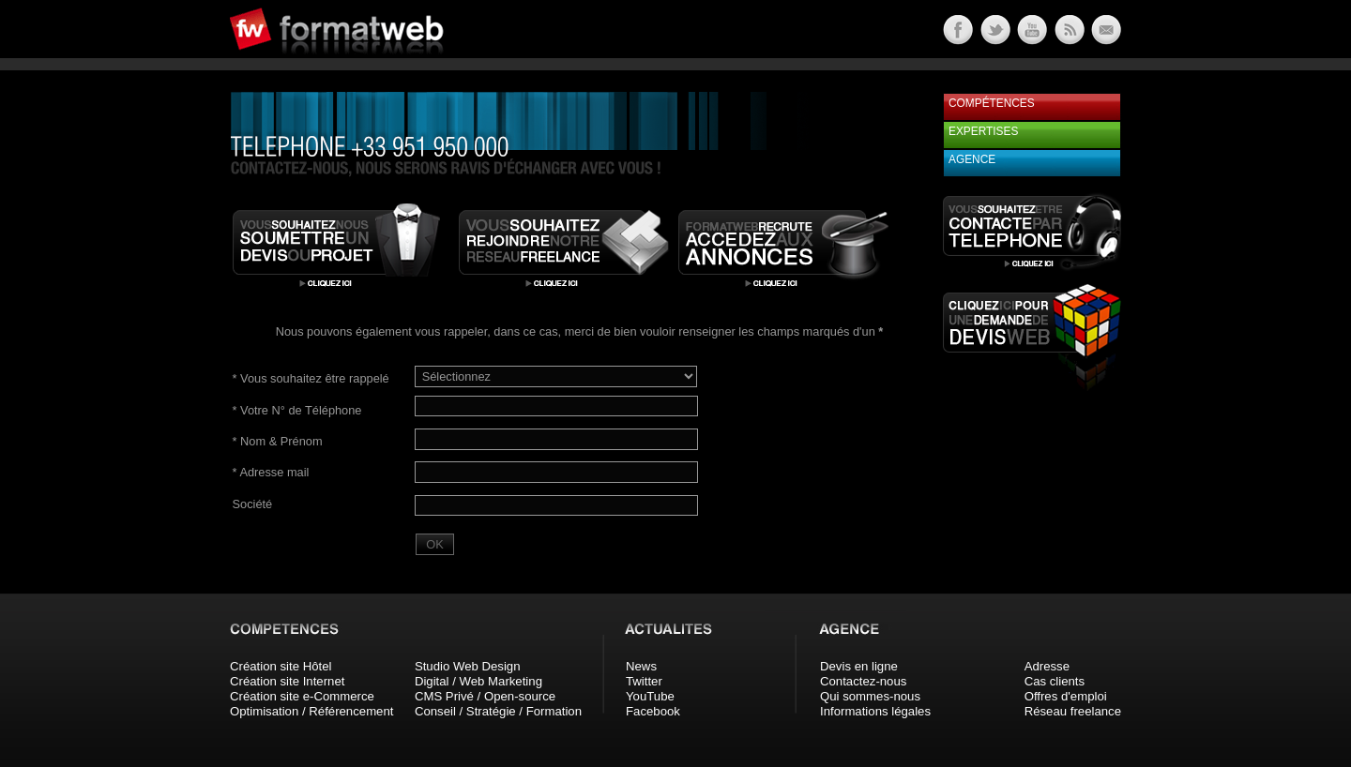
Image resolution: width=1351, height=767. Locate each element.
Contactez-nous (863, 681)
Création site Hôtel (280, 666)
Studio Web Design (468, 666)
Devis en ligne (859, 666)
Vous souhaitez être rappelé (311, 378)
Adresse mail (271, 472)
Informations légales (875, 711)
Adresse (1047, 666)
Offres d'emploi (1066, 696)
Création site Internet (287, 681)
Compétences (992, 103)
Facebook (653, 711)
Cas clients (1055, 681)
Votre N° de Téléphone (297, 410)
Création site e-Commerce (302, 696)
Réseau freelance (1073, 711)
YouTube (650, 696)
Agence (972, 159)
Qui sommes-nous (870, 696)
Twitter (644, 681)
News (641, 666)
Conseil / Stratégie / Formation (498, 711)
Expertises (983, 131)
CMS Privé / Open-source (485, 696)
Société (253, 504)
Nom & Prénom (278, 441)
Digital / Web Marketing (478, 681)
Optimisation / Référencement (311, 711)
